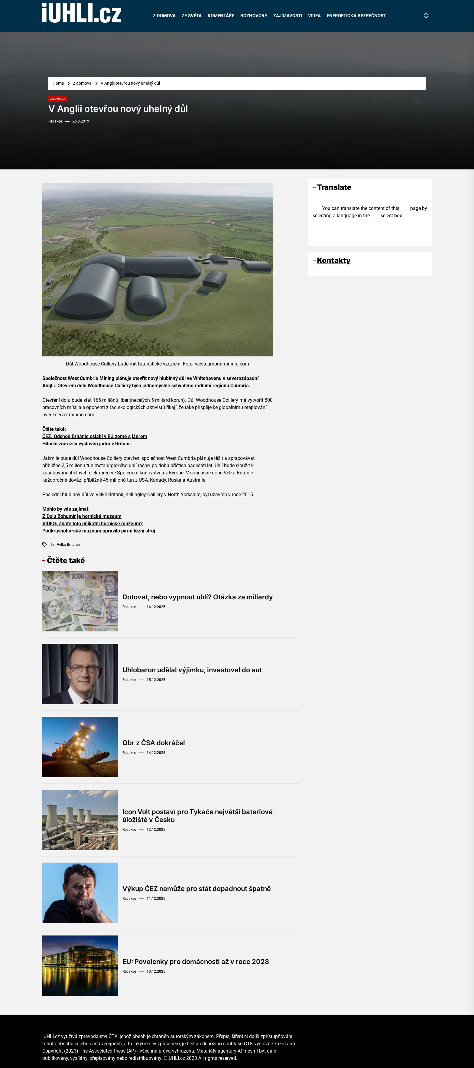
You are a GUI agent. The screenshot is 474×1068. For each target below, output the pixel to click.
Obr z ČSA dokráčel (153, 743)
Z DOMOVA (164, 15)
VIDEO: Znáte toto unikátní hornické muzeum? (92, 523)
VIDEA (314, 15)
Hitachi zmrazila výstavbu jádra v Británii (86, 444)
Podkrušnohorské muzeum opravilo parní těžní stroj (98, 531)
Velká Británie (68, 544)
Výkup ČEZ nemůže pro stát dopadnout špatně (196, 889)
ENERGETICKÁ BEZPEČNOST (356, 15)
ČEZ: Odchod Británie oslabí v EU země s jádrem (94, 436)
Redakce (55, 121)
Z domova (58, 98)
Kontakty (334, 260)
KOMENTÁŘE (221, 15)
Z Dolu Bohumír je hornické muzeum (82, 516)
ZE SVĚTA (192, 15)
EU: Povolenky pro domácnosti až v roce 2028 (195, 961)
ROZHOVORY (253, 15)
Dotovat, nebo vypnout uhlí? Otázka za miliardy (197, 597)
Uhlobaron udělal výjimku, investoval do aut (192, 670)
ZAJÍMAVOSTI (287, 15)
